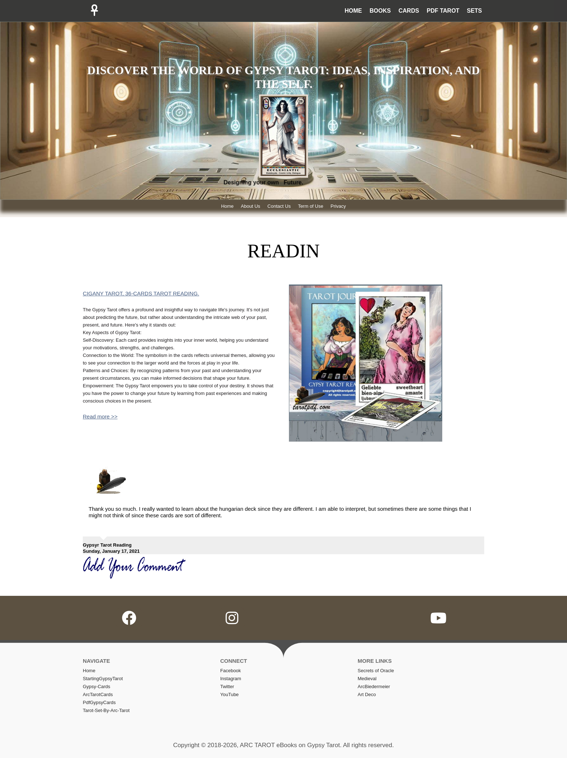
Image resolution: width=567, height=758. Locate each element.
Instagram (230, 678)
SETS (474, 11)
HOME (353, 11)
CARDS (408, 11)
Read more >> (100, 416)
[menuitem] (352, 11)
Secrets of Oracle (376, 670)
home (89, 670)
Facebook (230, 670)
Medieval (367, 678)
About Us (250, 206)
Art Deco (367, 694)
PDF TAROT (443, 11)
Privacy (338, 206)
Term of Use (310, 206)
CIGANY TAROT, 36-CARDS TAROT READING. (141, 293)
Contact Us (279, 206)
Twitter (227, 686)
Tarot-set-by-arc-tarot (106, 710)
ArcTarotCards (98, 694)
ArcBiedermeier (374, 686)
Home (227, 206)
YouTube (229, 694)
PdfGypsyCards (99, 702)
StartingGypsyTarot (103, 678)
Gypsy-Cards (96, 686)
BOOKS (380, 11)
